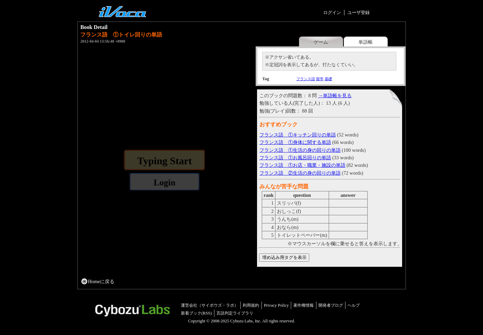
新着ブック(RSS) (196, 313)
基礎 (328, 79)
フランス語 (305, 79)
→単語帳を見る (335, 95)
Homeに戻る (101, 281)
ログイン (332, 12)
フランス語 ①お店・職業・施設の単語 (302, 165)
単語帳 (365, 42)
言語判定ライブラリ (234, 313)
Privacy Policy (276, 305)
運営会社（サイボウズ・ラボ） (209, 305)
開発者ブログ (330, 305)
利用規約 (251, 305)
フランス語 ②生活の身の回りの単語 (300, 173)
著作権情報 (303, 305)
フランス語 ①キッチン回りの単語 (297, 134)
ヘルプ (353, 305)
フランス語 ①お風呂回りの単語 (295, 157)
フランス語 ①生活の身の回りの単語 (300, 150)
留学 (320, 79)
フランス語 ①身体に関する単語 (295, 142)
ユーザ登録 (358, 12)
